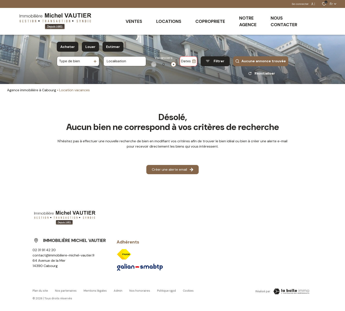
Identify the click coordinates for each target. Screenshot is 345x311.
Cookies (188, 291)
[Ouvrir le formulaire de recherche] (215, 61)
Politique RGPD (166, 291)
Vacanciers (163, 57)
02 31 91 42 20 (44, 250)
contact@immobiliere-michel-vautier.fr (64, 255)
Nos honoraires (139, 291)
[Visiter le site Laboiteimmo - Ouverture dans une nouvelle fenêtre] (291, 291)
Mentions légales (95, 291)
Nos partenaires (66, 291)
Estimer (113, 46)
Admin (118, 291)
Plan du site (40, 291)
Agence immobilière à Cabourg (31, 90)
